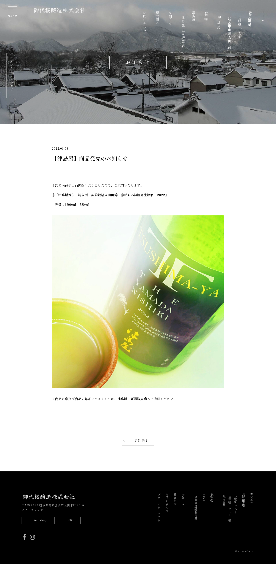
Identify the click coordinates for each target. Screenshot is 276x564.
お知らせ (170, 18)
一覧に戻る (139, 440)
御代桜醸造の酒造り (250, 18)
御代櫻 (206, 13)
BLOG (69, 520)
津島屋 (193, 16)
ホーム (263, 16)
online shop (38, 520)
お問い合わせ (144, 22)
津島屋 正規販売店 (183, 31)
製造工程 (219, 20)
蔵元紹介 (157, 18)
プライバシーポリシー (159, 509)
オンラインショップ (11, 75)
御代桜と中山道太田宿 (229, 29)
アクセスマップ (32, 510)
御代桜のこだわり (240, 27)
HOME (252, 498)
